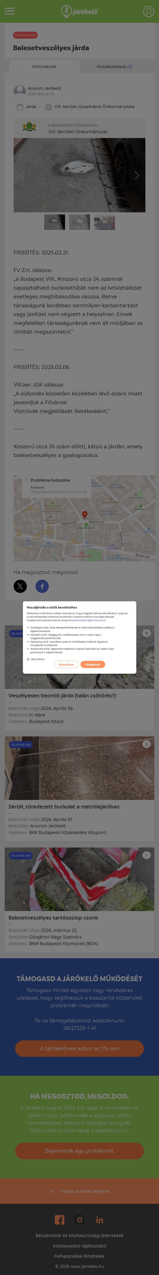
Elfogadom (92, 664)
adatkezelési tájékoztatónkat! (89, 620)
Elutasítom (66, 664)
